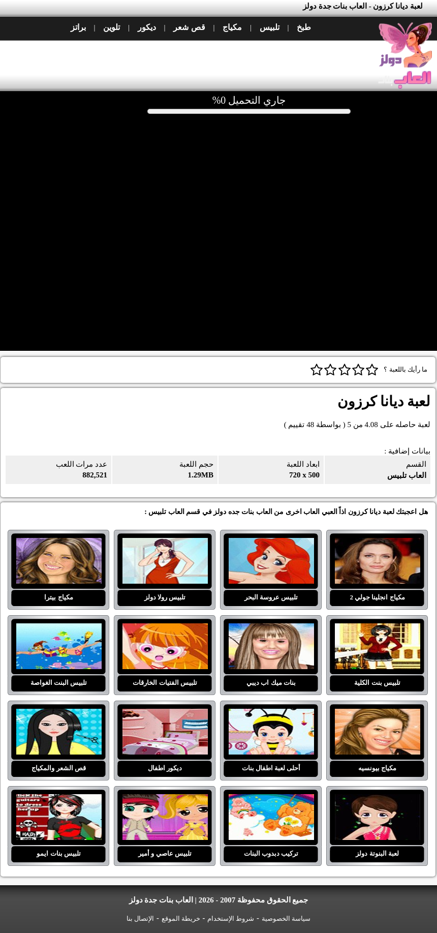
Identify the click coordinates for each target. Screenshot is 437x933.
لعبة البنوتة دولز (377, 800)
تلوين (111, 27)
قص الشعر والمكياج (59, 715)
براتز (78, 27)
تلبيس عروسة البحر (271, 544)
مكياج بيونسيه (377, 715)
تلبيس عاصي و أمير (165, 800)
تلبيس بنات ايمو (59, 800)
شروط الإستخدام (230, 918)
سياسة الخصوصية (286, 918)
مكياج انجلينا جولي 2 (377, 544)
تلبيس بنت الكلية (377, 629)
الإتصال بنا (140, 918)
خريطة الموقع (181, 918)
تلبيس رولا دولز (165, 544)
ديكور (147, 27)
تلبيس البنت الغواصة (59, 629)
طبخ (304, 27)
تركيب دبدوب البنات (271, 800)
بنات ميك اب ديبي (271, 629)
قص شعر (189, 27)
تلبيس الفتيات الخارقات (165, 629)
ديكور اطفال (165, 715)
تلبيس (269, 27)
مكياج (232, 27)
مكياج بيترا (59, 544)
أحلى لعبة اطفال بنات (271, 715)
